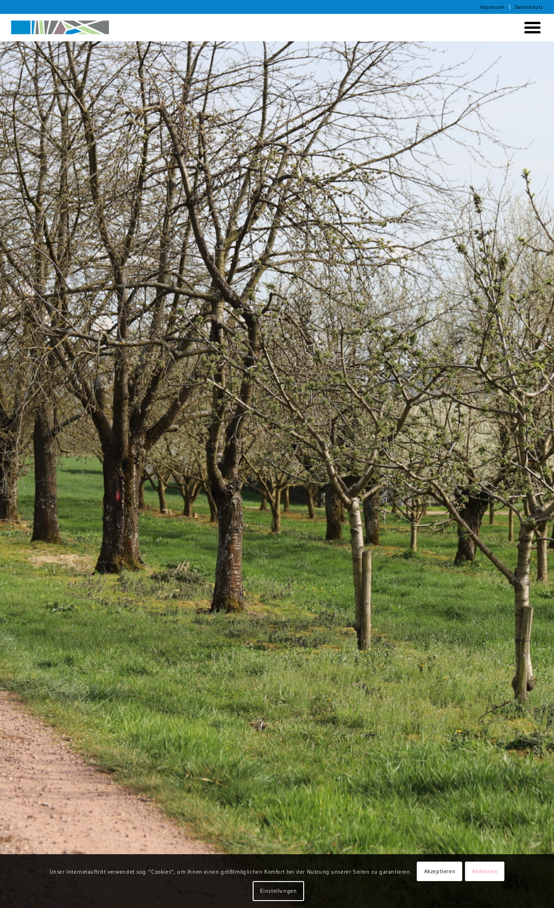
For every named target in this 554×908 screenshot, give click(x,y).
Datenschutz (529, 7)
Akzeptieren (440, 871)
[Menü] (530, 27)
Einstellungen (278, 890)
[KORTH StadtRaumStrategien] (60, 27)
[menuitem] (492, 7)
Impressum (492, 7)
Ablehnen (484, 871)
